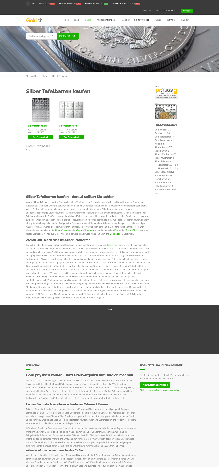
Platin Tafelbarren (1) (165, 182)
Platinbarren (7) (162, 178)
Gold (77, 20)
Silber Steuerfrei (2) (164, 171)
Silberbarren (111, 244)
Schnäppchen (142, 20)
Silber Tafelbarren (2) (165, 161)
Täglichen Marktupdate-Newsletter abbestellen (159, 390)
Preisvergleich (67, 36)
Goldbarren (115, 233)
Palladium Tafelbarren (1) (167, 189)
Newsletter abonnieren (155, 384)
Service (171, 20)
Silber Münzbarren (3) (165, 154)
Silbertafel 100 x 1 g (37, 125)
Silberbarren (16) (163, 150)
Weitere (106, 20)
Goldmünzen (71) (163, 129)
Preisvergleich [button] (40, 137)
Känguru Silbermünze (86, 230)
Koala (117, 230)
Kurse (158, 20)
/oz (43, 4)
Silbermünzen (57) (163, 147)
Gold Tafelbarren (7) (164, 136)
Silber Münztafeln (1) (165, 157)
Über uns (147, 11)
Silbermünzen (61, 230)
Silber (89, 20)
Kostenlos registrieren (166, 11)
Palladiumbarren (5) (164, 185)
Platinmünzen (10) (163, 175)
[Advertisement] (138, 50)
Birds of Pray (132, 230)
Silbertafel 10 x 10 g (68, 125)
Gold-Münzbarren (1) (165, 140)
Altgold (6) (160, 143)
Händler (125, 20)
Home (66, 20)
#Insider (186, 20)
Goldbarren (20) (162, 133)
